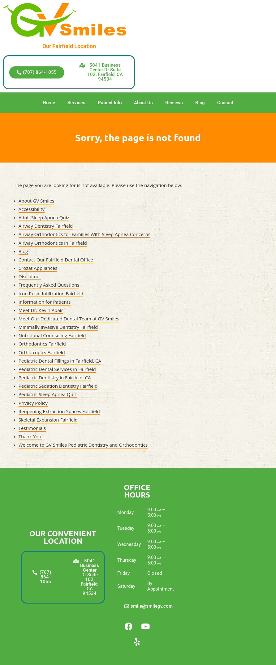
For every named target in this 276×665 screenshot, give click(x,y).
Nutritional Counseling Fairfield (52, 335)
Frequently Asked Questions (49, 285)
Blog (200, 102)
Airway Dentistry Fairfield (46, 226)
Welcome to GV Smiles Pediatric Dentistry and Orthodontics (83, 445)
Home (49, 102)
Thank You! (31, 436)
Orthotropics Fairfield (42, 352)
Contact (225, 102)
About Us (143, 102)
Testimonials (32, 428)
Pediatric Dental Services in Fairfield (57, 369)
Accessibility (32, 209)
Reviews (174, 102)
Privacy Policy (33, 403)
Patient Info (110, 102)
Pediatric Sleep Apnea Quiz (48, 394)
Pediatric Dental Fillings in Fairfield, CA (60, 361)
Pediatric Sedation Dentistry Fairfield (58, 386)
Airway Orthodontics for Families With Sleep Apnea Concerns (84, 234)
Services (76, 102)
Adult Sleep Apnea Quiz (44, 217)
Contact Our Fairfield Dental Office (56, 260)
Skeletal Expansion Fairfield (48, 420)
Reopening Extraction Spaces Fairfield (59, 411)
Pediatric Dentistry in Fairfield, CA (55, 377)
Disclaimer (30, 276)
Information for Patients (45, 302)
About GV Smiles (36, 201)
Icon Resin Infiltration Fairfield (51, 293)
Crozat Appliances (38, 268)
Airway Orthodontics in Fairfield (53, 243)
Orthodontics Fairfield (42, 344)
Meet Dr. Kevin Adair (41, 310)
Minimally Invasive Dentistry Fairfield (58, 327)
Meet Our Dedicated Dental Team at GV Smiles (69, 318)
